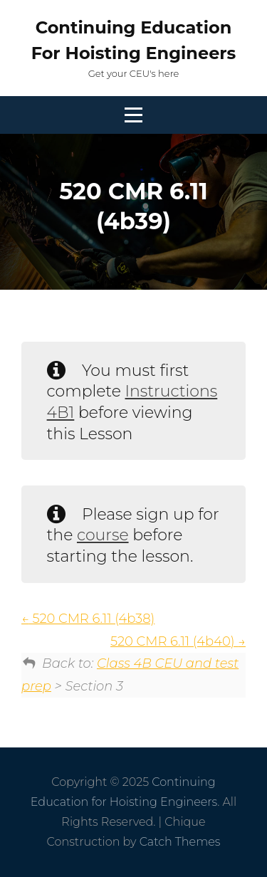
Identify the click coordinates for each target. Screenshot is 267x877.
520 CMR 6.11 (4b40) (178, 641)
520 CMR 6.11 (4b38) (88, 618)
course (103, 535)
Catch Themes (180, 842)
